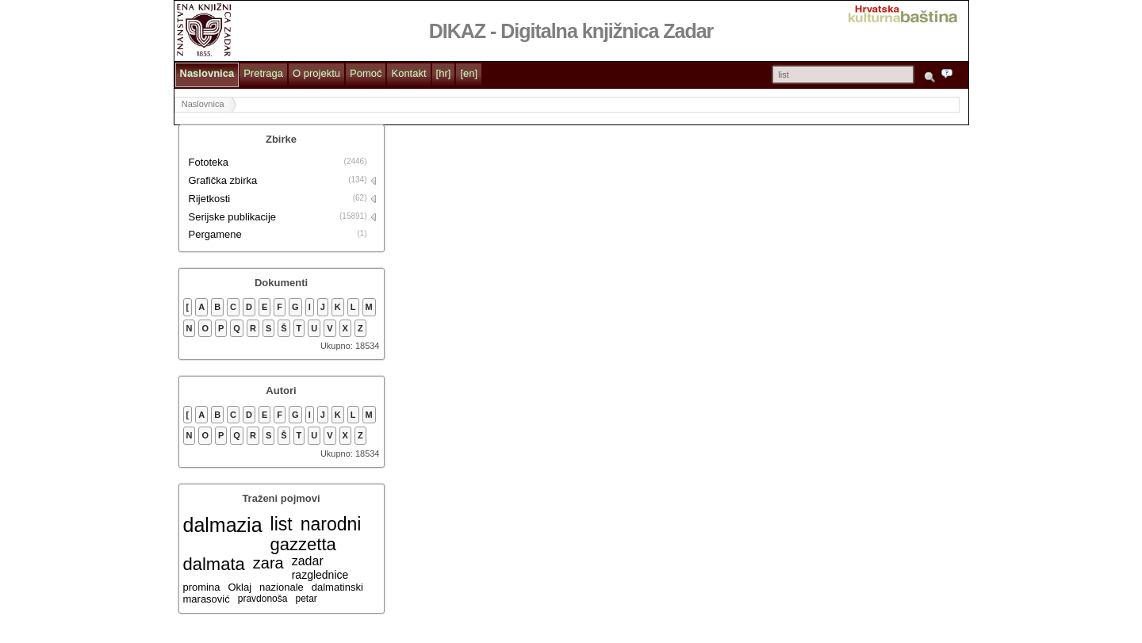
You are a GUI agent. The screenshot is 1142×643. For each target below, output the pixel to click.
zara (268, 563)
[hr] (443, 73)
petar (305, 598)
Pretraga (263, 73)
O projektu (316, 73)
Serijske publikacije (233, 217)
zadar (308, 561)
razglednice (320, 574)
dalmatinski (337, 587)
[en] (468, 73)
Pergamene (215, 234)
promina (201, 587)
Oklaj (239, 587)
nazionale (281, 587)
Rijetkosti (210, 199)
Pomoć (365, 73)
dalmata (214, 564)
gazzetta (303, 544)
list (281, 524)
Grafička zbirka (223, 180)
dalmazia (223, 525)
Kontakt (408, 73)
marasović (206, 599)
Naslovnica (207, 73)
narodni (331, 524)
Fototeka (209, 162)
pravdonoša (263, 598)
